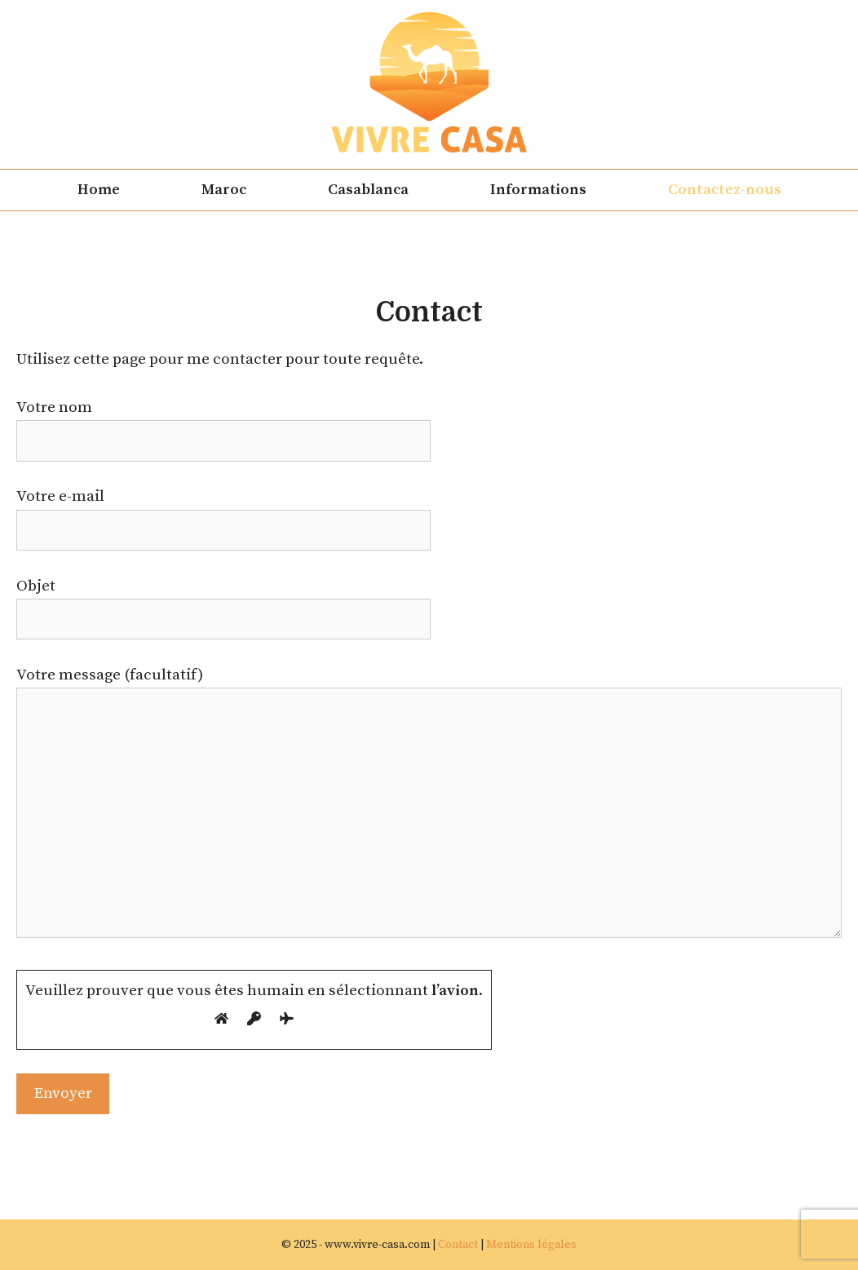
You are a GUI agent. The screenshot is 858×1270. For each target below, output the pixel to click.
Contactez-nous (724, 189)
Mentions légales (531, 1244)
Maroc (223, 189)
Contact (458, 1244)
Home (98, 189)
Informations (538, 189)
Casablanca (368, 189)
